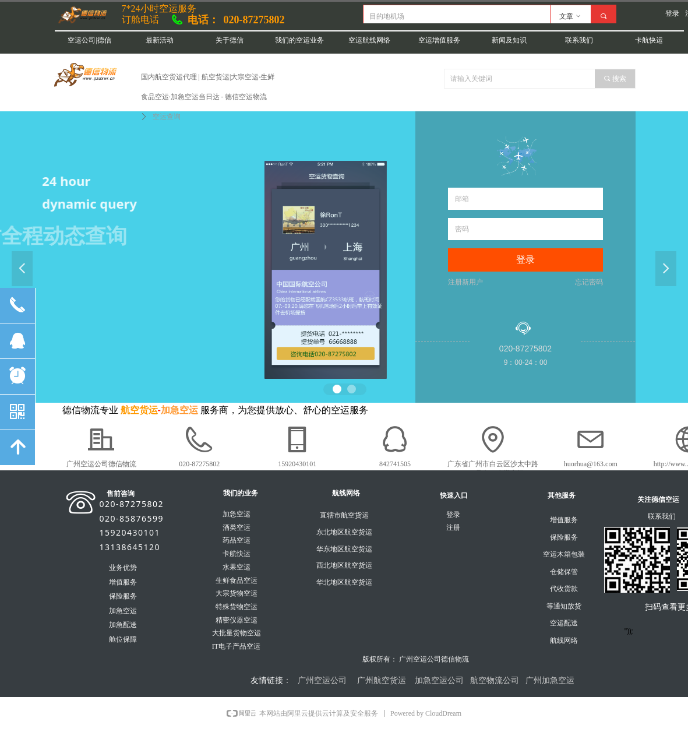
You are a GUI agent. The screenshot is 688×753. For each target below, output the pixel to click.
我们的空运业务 (299, 40)
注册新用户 (465, 282)
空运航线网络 (369, 40)
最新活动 (160, 40)
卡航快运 (649, 40)
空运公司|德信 (89, 40)
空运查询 (167, 116)
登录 (525, 260)
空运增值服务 (439, 40)
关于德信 (230, 40)
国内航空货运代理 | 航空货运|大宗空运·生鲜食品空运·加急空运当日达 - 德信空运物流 (208, 87)
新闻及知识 (509, 40)
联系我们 (579, 40)
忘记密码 (589, 282)
